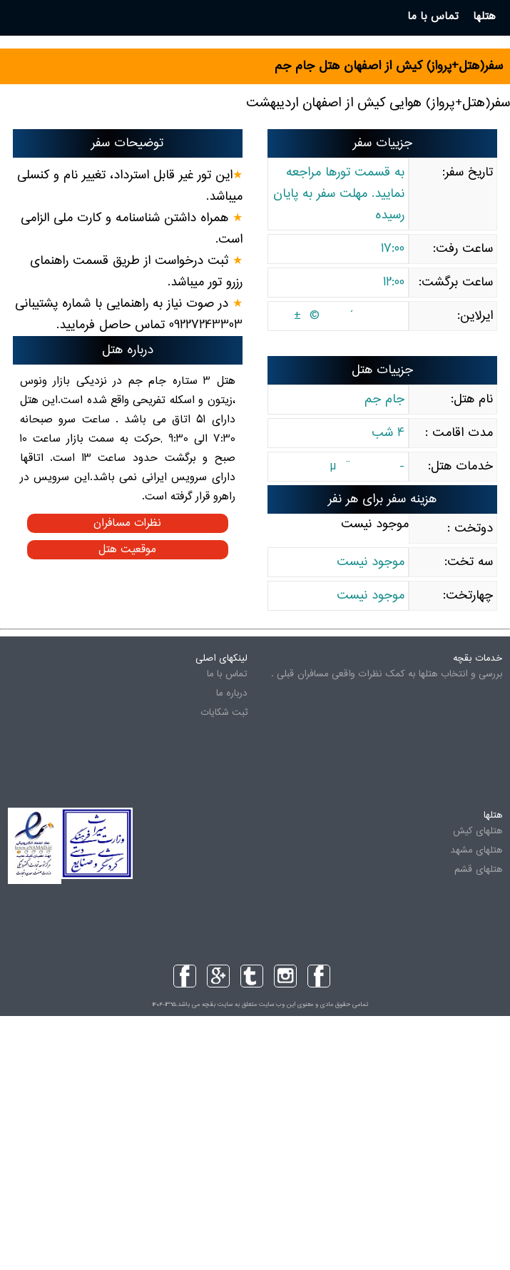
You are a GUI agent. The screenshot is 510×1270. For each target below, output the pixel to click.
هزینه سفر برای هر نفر (382, 499)
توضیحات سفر (127, 143)
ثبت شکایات (224, 713)
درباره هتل (127, 350)
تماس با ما (227, 674)
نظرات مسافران (127, 523)
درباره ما (232, 693)
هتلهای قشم (478, 870)
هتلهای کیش (477, 831)
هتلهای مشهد (476, 850)
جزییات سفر (382, 143)
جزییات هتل (382, 370)
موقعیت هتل (127, 549)
